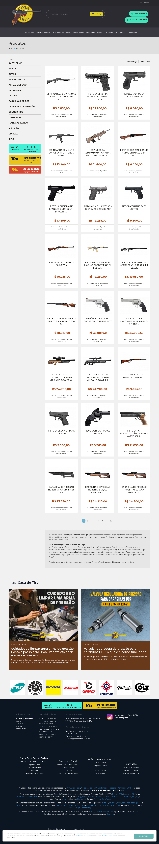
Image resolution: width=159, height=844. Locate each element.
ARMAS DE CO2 (78, 32)
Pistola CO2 (117, 794)
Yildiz (96, 805)
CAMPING (109, 32)
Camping (110, 814)
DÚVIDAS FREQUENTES (47, 718)
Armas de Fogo (73, 788)
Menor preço (145, 62)
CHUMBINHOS (120, 32)
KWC (120, 796)
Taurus (59, 805)
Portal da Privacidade (109, 836)
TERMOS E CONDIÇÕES (47, 726)
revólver (112, 803)
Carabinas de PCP (89, 788)
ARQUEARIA (90, 32)
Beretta (80, 805)
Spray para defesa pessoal (102, 811)
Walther (91, 796)
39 (111, 521)
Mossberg (86, 808)
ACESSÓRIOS (132, 32)
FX (137, 796)
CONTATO (20, 724)
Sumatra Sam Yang (102, 799)
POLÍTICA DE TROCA (46, 724)
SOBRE (18, 721)
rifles (119, 803)
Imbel (107, 805)
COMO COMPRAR (46, 732)
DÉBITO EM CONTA (46, 737)
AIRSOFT (100, 32)
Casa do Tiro (28, 583)
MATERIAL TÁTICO (18, 123)
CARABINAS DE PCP (43, 32)
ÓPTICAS (13, 134)
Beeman (127, 796)
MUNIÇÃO (14, 128)
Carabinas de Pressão (107, 788)
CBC (65, 805)
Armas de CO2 (124, 788)
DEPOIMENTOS (21, 729)
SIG (133, 796)
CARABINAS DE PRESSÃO (62, 32)
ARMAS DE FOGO (28, 32)
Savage (77, 808)
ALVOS (12, 74)
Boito (70, 808)
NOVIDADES (20, 726)
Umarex (65, 799)
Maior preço (132, 62)
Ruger (114, 805)
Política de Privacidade (83, 836)
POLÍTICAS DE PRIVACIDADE (49, 729)
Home (11, 49)
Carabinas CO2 (129, 794)
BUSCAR (96, 14)
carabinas (126, 803)
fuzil (18, 805)
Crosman (114, 796)
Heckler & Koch (102, 796)
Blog (14, 583)
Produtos (19, 49)
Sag (79, 796)
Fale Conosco (144, 2)
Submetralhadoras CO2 (27, 796)
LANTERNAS (15, 117)
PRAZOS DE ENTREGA (47, 734)
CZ (69, 805)
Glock (90, 805)
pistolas (105, 803)
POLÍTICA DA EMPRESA (47, 721)
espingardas (136, 803)
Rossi (84, 796)
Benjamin (81, 799)
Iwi (119, 805)
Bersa (101, 805)
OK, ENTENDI (143, 836)
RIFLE (11, 139)
